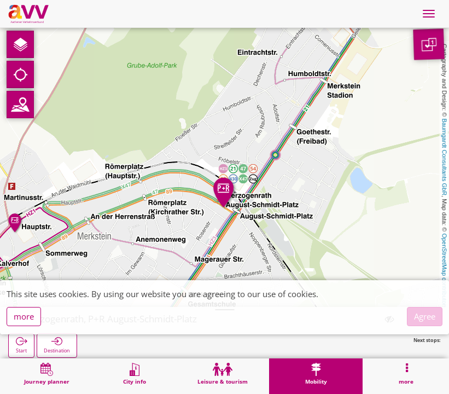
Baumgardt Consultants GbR (444, 157)
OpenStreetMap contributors (444, 271)
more (24, 316)
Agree (424, 316)
